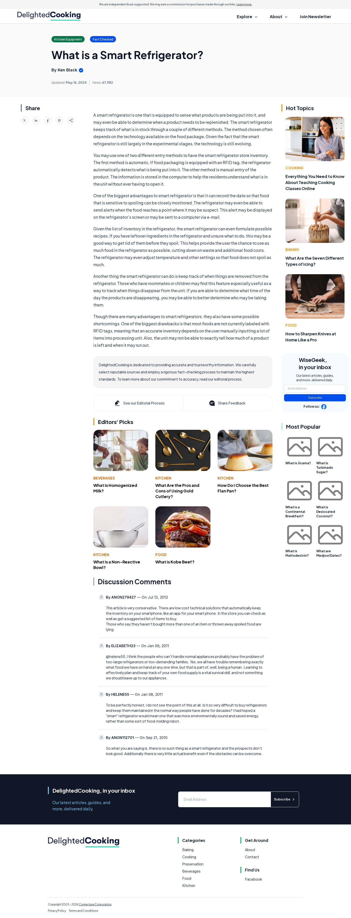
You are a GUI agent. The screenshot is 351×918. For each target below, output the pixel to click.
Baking (292, 249)
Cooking (294, 167)
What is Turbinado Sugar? (324, 467)
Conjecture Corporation (95, 904)
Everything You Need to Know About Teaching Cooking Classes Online (315, 182)
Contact (252, 856)
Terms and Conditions (83, 910)
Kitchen (163, 478)
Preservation (192, 864)
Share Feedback (226, 403)
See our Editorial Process (139, 403)
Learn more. (244, 4)
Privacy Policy (57, 910)
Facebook (253, 879)
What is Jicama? (298, 463)
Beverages (104, 478)
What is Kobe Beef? (175, 561)
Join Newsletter (315, 16)
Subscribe (315, 397)
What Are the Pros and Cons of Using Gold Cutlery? (177, 491)
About (250, 849)
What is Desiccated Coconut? (325, 511)
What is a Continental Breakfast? (295, 511)
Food (161, 554)
